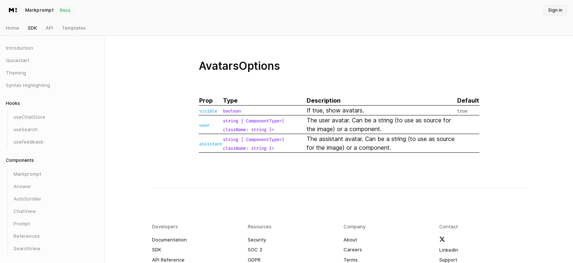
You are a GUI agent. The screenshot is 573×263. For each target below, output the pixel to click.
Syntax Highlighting (28, 85)
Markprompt (27, 174)
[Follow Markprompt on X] (442, 239)
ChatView (25, 211)
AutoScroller (27, 199)
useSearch (26, 129)
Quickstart (17, 60)
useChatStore (29, 117)
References (27, 236)
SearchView (27, 248)
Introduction (19, 48)
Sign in (555, 10)
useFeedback (28, 142)
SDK (32, 28)
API (49, 28)
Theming (16, 73)
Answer (22, 186)
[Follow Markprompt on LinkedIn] (448, 250)
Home (12, 28)
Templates (74, 28)
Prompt (22, 223)
